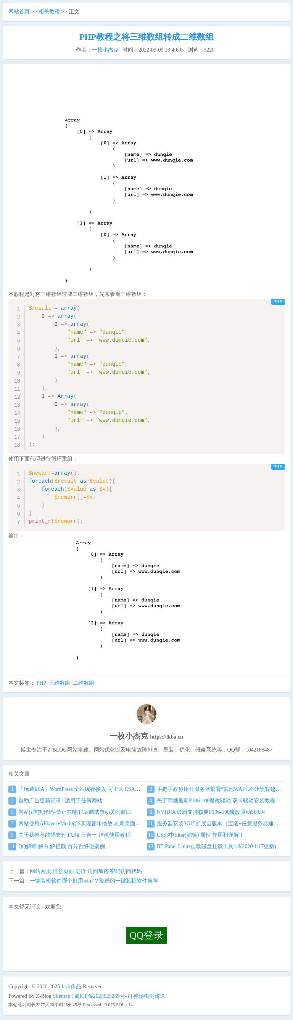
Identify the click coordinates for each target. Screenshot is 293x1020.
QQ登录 (147, 935)
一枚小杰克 (105, 50)
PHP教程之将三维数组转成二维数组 (146, 37)
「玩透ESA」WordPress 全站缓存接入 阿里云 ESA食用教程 (82, 789)
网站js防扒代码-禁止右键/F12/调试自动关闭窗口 (69, 812)
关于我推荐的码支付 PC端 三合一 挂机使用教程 (69, 835)
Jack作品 (71, 986)
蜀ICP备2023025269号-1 (101, 996)
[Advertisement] (146, 94)
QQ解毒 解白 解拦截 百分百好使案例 (56, 846)
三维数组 (59, 683)
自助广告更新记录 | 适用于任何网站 (55, 800)
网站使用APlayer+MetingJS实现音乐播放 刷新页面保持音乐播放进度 (93, 823)
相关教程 (49, 12)
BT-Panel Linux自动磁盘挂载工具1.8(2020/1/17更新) (211, 846)
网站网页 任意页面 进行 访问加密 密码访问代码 (86, 871)
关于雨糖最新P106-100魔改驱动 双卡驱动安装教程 (211, 800)
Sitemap (61, 996)
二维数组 (83, 683)
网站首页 (19, 12)
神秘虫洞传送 (149, 996)
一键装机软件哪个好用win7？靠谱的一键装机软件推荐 (94, 881)
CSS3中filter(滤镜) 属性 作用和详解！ (195, 835)
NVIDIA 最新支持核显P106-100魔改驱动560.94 (206, 812)
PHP (41, 683)
